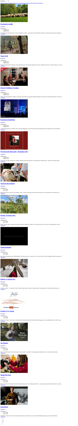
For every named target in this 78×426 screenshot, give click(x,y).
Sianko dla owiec (5, 375)
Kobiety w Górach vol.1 (7, 279)
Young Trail (4, 56)
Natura (29, 3)
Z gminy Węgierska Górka (10, 3)
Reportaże (2, 3)
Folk (31, 3)
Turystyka (21, 3)
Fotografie (25, 3)
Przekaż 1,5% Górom (7, 311)
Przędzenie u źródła (6, 24)
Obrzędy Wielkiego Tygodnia (9, 88)
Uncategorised (40, 3)
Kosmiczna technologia (7, 120)
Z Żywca (17, 3)
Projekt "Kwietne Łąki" (8, 215)
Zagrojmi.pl (4, 407)
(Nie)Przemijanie (5, 247)
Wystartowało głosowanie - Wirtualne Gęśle (14, 151)
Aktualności (2, 26)
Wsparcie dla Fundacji (7, 183)
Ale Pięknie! (4, 343)
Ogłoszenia (34, 3)
